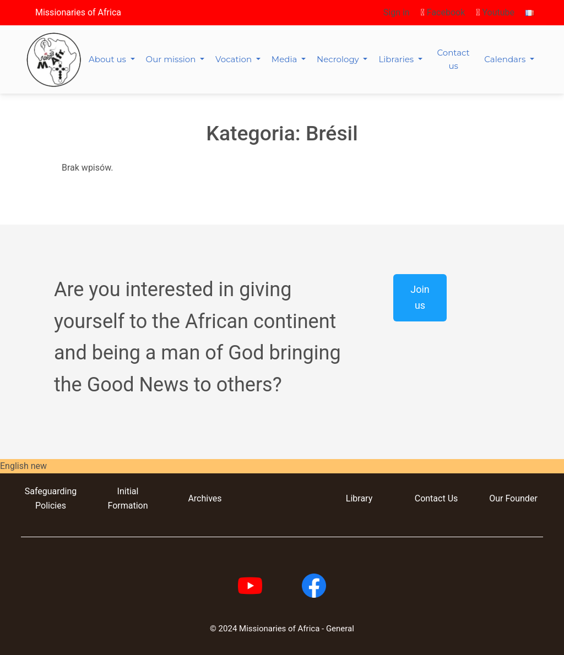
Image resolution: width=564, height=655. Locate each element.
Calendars (506, 59)
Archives (204, 498)
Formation (127, 505)
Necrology (339, 59)
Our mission (172, 59)
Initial (128, 491)
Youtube (495, 12)
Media (285, 59)
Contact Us (436, 498)
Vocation (234, 59)
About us (108, 59)
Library (359, 498)
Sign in (396, 12)
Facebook (443, 12)
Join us (420, 297)
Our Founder (513, 498)
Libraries (397, 59)
